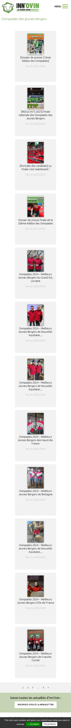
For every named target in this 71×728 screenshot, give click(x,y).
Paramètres (50, 724)
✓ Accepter (33, 724)
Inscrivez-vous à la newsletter (36, 704)
